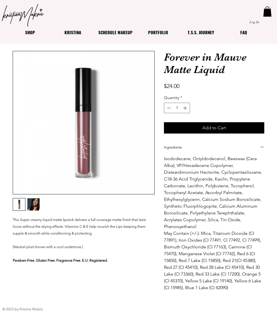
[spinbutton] (177, 108)
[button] (267, 12)
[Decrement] (168, 108)
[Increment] (185, 108)
